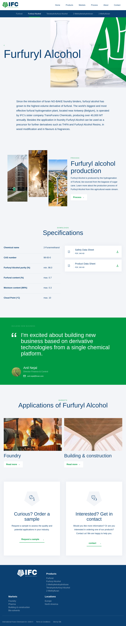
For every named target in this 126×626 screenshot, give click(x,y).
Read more (12, 472)
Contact (119, 7)
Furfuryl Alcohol (32, 17)
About (105, 7)
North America (87, 599)
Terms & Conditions (43, 620)
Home (50, 7)
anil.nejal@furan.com (35, 381)
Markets (78, 7)
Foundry (48, 596)
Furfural (15, 17)
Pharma (48, 599)
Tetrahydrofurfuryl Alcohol (57, 17)
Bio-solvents (50, 605)
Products (63, 7)
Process (92, 7)
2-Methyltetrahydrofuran (85, 17)
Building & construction (55, 602)
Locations (86, 591)
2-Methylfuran (108, 17)
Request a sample (31, 547)
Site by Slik (57, 620)
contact (93, 551)
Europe (84, 596)
